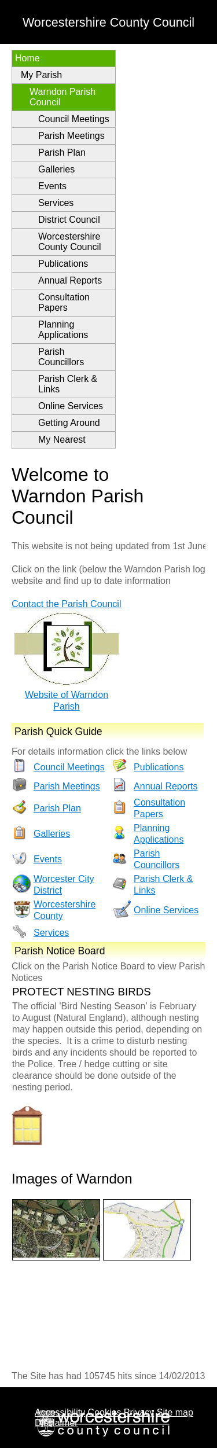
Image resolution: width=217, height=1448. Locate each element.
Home (27, 58)
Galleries (56, 169)
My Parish (41, 75)
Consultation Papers (64, 302)
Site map (175, 1412)
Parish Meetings (71, 136)
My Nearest (62, 439)
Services (55, 203)
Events (52, 186)
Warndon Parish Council (62, 97)
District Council (69, 220)
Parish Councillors (61, 357)
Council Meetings (73, 119)
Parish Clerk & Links (67, 384)
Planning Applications (63, 329)
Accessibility (60, 1412)
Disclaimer (56, 1423)
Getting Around (69, 423)
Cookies (105, 1412)
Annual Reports (70, 280)
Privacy (139, 1412)
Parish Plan (62, 152)
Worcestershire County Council (69, 241)
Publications (63, 264)
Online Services (70, 406)
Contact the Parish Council (66, 604)
